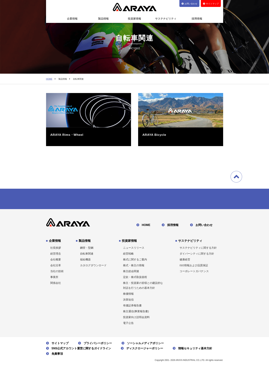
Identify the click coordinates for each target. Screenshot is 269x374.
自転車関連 (86, 254)
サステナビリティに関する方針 (198, 248)
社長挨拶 (55, 248)
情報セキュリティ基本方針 (195, 349)
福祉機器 (85, 260)
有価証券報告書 (132, 306)
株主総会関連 (131, 272)
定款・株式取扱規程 (135, 278)
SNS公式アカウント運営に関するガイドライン (81, 349)
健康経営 (185, 260)
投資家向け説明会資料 (136, 318)
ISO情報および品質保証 (194, 266)
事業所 (54, 278)
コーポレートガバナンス (194, 272)
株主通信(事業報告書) (136, 312)
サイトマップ (60, 344)
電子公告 (128, 324)
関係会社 (55, 284)
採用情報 (197, 18)
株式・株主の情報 (133, 266)
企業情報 (72, 18)
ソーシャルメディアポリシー (145, 344)
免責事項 (57, 354)
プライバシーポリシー (98, 344)
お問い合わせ (204, 226)
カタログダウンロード (93, 266)
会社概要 (55, 260)
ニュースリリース (133, 248)
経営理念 (55, 254)
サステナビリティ (165, 18)
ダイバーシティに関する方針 (197, 254)
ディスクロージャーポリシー (144, 349)
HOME (49, 79)
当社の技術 (57, 272)
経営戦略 (128, 254)
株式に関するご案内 (135, 260)
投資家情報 (134, 18)
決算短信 (128, 300)
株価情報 (128, 294)
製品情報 (103, 18)
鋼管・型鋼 (86, 248)
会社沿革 (55, 266)
